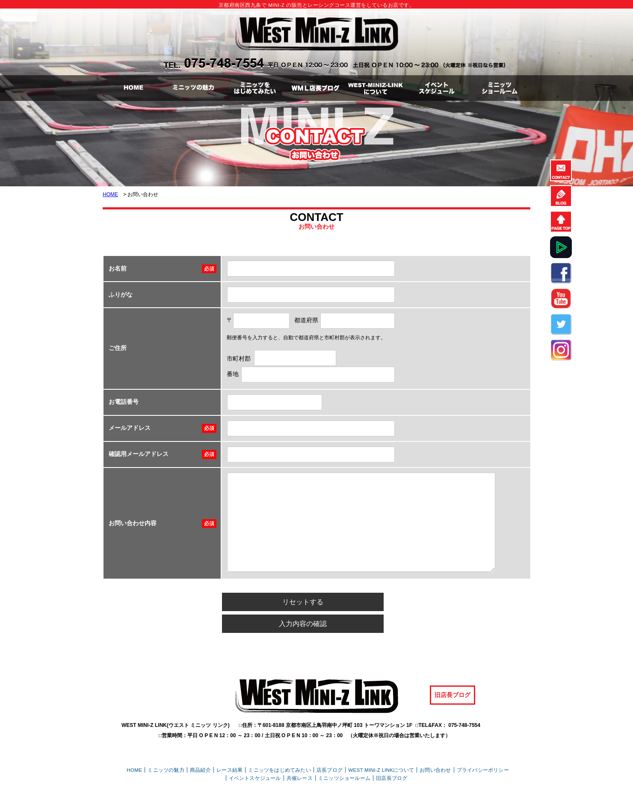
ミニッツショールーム (344, 754)
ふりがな (121, 294)
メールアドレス (130, 427)
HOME (110, 194)
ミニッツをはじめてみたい (279, 746)
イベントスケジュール (255, 754)
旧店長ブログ (452, 671)
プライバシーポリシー (483, 746)
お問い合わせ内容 (133, 523)
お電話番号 (124, 401)
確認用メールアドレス (139, 453)
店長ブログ (329, 746)
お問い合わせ (435, 746)
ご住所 (118, 347)
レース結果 (229, 746)
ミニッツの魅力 (166, 746)
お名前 (118, 268)
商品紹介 (200, 746)
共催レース (300, 754)
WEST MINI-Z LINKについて (381, 746)
